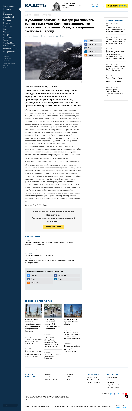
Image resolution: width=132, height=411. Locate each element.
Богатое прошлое (113, 380)
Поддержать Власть (53, 227)
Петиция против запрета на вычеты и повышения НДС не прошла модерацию (116, 41)
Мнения (6, 32)
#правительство (49, 15)
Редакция (6, 56)
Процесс (7, 20)
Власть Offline (7, 58)
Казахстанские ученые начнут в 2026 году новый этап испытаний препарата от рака (33, 353)
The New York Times (93, 382)
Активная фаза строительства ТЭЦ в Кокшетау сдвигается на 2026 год (114, 92)
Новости (7, 9)
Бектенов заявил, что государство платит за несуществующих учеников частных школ (72, 335)
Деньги (6, 23)
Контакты (58, 406)
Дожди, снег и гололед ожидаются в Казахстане (52, 356)
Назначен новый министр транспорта (38, 250)
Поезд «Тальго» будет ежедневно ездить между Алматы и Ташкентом (115, 80)
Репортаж (7, 26)
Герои (5, 40)
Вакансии (93, 406)
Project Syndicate (92, 377)
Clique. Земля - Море (114, 385)
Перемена (110, 382)
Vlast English (8, 17)
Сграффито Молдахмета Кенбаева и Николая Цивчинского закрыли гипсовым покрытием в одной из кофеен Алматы (115, 54)
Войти (5, 68)
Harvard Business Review (95, 380)
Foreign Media (9, 43)
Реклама (6, 61)
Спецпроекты (9, 52)
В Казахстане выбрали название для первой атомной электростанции (72, 348)
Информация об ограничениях (79, 406)
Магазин (6, 65)
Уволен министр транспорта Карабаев (39, 255)
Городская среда (113, 387)
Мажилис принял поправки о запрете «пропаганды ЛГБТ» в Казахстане (115, 68)
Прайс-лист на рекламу (104, 406)
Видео (6, 29)
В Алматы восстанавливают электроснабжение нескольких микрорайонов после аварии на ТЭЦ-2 (116, 28)
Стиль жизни (9, 46)
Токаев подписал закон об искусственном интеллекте (33, 341)
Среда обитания (51, 379)
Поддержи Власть (9, 63)
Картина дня (9, 6)
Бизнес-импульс (112, 377)
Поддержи (116, 6)
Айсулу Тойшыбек (32, 36)
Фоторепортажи (10, 49)
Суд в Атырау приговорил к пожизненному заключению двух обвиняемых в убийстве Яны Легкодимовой (52, 341)
